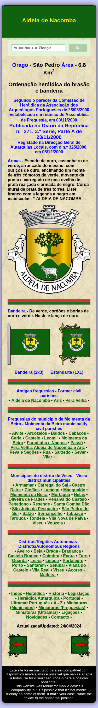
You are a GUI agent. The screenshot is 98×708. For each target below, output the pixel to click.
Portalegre (73, 560)
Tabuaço (74, 513)
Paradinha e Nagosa (47, 443)
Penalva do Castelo (68, 499)
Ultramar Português (30, 603)
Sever (80, 452)
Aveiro (23, 551)
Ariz (58, 400)
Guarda (19, 560)
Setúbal (57, 565)
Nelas (79, 494)
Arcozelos (37, 433)
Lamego (51, 490)
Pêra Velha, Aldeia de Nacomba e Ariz (47, 447)
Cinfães (32, 490)
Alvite (18, 433)
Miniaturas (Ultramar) (37, 612)
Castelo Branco (23, 556)
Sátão (28, 513)
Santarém (36, 565)
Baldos (58, 433)
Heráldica (35, 593)
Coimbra (50, 556)
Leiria (36, 560)
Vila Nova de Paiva (67, 518)
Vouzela (55, 523)
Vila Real (40, 570)
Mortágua (60, 494)
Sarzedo (62, 452)
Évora (68, 556)
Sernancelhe (50, 513)
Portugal (71, 598)
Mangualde (74, 490)
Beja (38, 551)
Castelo (33, 438)
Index (16, 593)
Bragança (71, 551)
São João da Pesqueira (35, 509)
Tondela (37, 518)
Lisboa (52, 560)
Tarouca (18, 518)
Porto (17, 565)
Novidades (36, 617)
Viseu (37, 523)
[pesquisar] (37, 48)
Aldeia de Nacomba (30, 400)
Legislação (79, 593)
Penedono (19, 504)
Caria (16, 438)
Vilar (47, 457)
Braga (52, 551)
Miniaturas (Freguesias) (61, 607)
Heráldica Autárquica (38, 598)
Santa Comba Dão (72, 504)
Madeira (47, 575)
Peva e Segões (24, 452)
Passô (77, 443)
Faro (83, 556)
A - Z (58, 603)
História (56, 593)
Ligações (71, 612)
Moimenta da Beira (28, 494)
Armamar (24, 485)
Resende (41, 504)
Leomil (51, 438)
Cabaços (77, 433)
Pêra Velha (76, 400)
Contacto (60, 617)
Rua (46, 452)
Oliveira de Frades (27, 499)
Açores (75, 570)
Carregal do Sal (53, 485)
